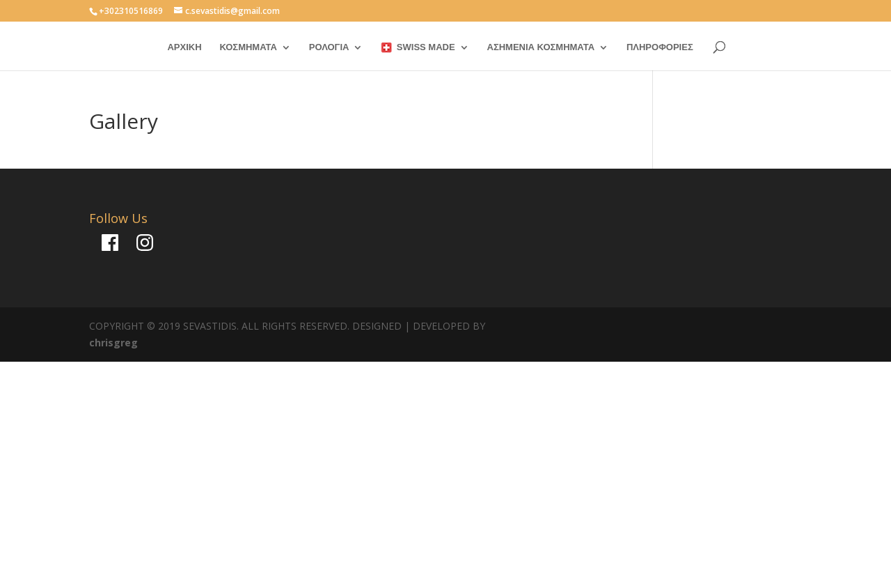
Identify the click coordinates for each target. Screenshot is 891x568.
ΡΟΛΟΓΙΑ (329, 47)
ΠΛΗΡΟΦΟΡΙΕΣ (659, 47)
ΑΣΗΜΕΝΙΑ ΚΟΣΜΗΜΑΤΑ (541, 47)
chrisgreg (113, 342)
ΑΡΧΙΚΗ (184, 47)
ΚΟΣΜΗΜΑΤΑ (247, 47)
